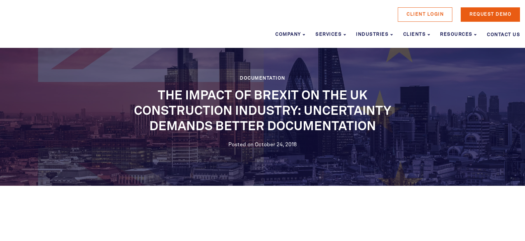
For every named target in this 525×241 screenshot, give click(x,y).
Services (328, 34)
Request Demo (490, 14)
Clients (414, 34)
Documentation (262, 78)
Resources (456, 34)
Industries (372, 34)
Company (288, 34)
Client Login (425, 14)
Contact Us (503, 34)
